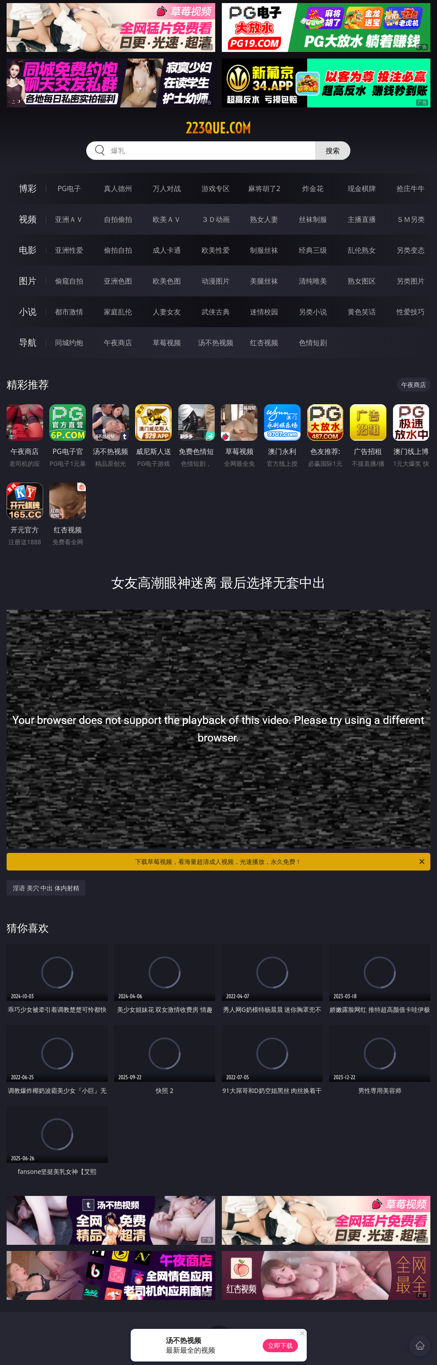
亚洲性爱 (69, 250)
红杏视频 (264, 342)
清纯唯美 (313, 281)
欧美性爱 (216, 250)
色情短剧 (313, 342)
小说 (28, 311)
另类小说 (313, 312)
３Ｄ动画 (216, 219)
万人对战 (167, 188)
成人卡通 (167, 250)
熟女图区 (362, 281)
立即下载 (280, 1345)
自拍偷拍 (118, 219)
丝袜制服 (313, 219)
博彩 (28, 188)
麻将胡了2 (264, 188)
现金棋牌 (362, 188)
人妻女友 (167, 312)
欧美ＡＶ (167, 219)
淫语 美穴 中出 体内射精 (46, 888)
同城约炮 (69, 342)
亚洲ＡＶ (69, 219)
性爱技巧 (411, 312)
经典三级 (313, 250)
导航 (28, 342)
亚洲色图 (118, 281)
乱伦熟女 (362, 250)
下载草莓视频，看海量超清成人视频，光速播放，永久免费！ (280, 861)
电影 (28, 250)
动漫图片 (216, 281)
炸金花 (312, 188)
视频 (28, 219)
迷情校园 (264, 312)
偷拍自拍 (118, 250)
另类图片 (411, 281)
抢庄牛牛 (411, 188)
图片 (28, 281)
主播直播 (362, 219)
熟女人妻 (264, 219)
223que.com (218, 128)
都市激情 (69, 312)
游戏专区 (216, 188)
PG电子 (69, 188)
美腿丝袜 (264, 281)
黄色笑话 (362, 312)
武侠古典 (216, 312)
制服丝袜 (264, 250)
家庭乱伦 (118, 312)
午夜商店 (118, 342)
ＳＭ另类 (411, 219)
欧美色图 (167, 281)
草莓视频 (167, 342)
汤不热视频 (215, 342)
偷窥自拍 (69, 281)
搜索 (333, 150)
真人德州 (118, 188)
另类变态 (411, 250)
